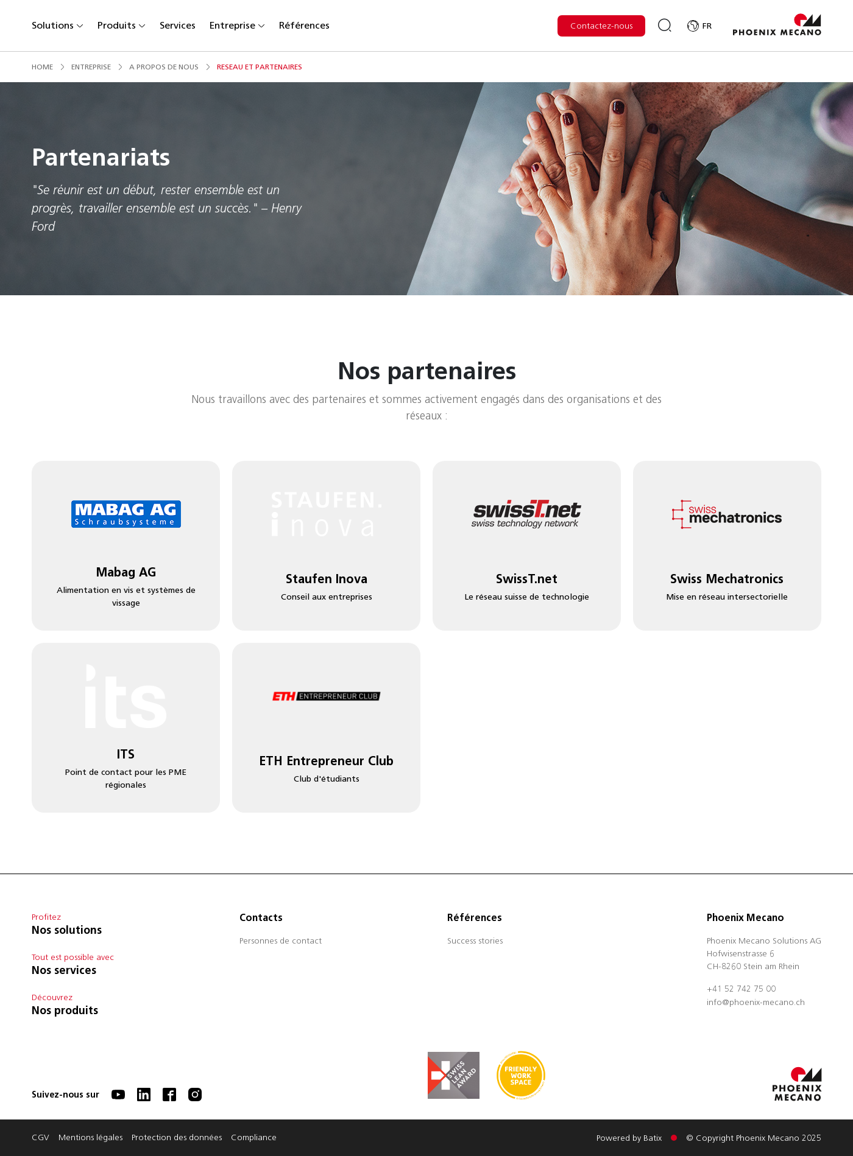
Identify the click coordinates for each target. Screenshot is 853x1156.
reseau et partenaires (259, 66)
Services (178, 25)
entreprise (91, 66)
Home (42, 66)
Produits (121, 25)
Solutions (58, 25)
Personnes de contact (280, 942)
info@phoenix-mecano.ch (756, 1003)
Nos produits (65, 1010)
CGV (40, 1138)
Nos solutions (67, 930)
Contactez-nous (601, 26)
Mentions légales (90, 1138)
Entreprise (237, 25)
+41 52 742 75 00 (741, 990)
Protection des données (177, 1138)
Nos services (64, 970)
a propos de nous (164, 66)
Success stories (475, 942)
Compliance (254, 1138)
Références (304, 25)
